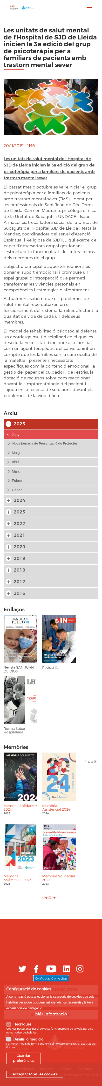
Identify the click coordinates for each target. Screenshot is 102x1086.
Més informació (51, 1017)
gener (17, 490)
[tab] (51, 434)
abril (15, 462)
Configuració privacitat (51, 981)
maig (16, 453)
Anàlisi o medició (28, 1042)
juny (16, 434)
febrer (17, 480)
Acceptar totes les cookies (35, 1077)
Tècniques (22, 1027)
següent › (51, 897)
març (16, 471)
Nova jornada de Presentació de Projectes (44, 443)
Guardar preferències (23, 1061)
